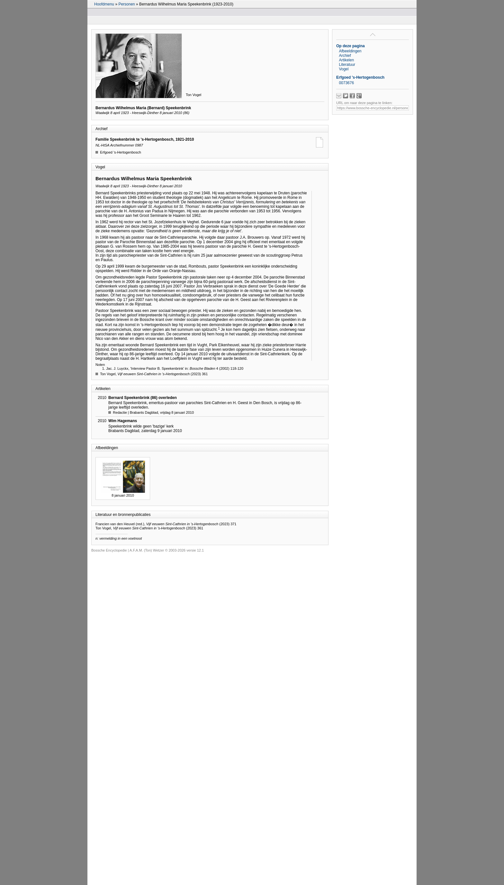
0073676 (346, 83)
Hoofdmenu (104, 4)
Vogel (343, 69)
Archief (345, 55)
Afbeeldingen (350, 51)
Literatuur (347, 64)
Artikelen (346, 60)
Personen (126, 4)
